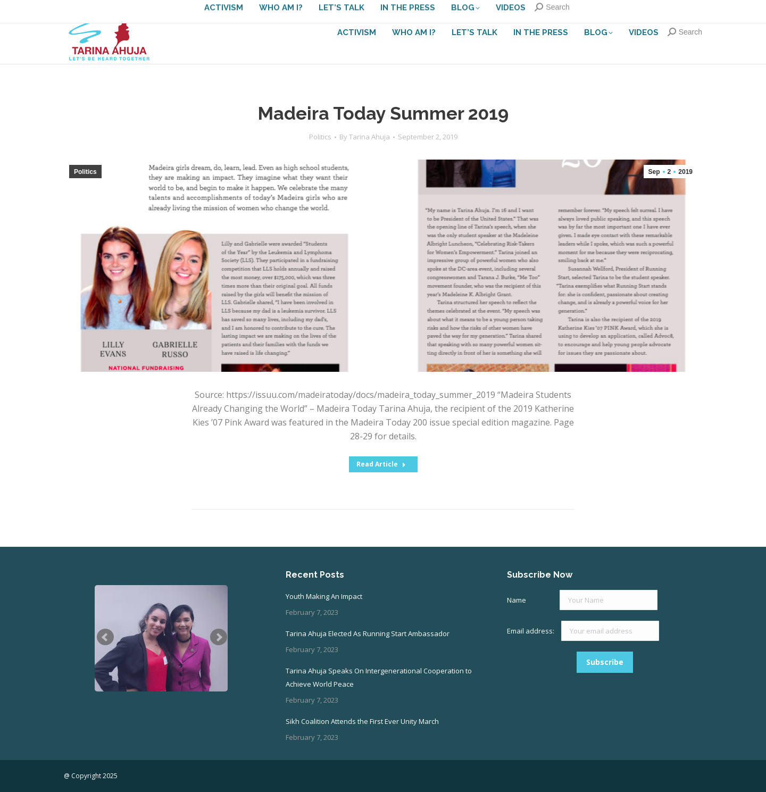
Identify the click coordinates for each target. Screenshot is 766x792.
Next (218, 637)
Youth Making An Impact (324, 596)
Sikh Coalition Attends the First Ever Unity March (362, 721)
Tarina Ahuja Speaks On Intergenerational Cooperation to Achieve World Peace (379, 677)
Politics (320, 136)
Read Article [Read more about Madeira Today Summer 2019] (381, 464)
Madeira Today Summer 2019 (383, 113)
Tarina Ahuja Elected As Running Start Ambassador (367, 633)
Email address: (531, 631)
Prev (105, 637)
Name (516, 600)
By (364, 136)
